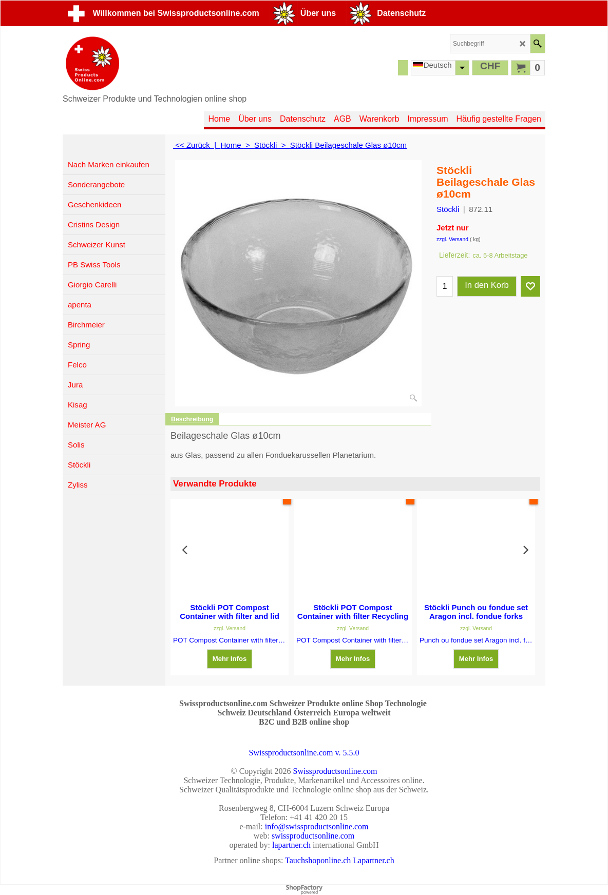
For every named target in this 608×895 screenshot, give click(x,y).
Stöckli (447, 209)
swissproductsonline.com (313, 835)
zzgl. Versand (452, 239)
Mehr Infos (230, 659)
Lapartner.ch (373, 860)
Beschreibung (192, 419)
